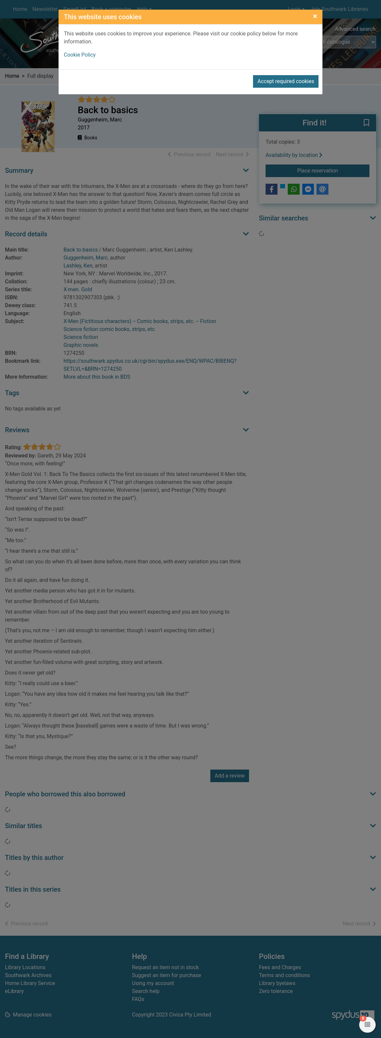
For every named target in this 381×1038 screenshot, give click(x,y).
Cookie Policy (80, 55)
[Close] (315, 16)
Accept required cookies (285, 81)
